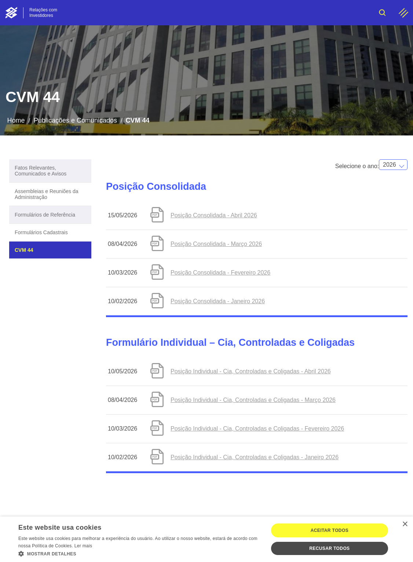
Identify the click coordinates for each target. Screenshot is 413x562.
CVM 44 (24, 250)
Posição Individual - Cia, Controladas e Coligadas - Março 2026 (253, 400)
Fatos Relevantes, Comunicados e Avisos (40, 171)
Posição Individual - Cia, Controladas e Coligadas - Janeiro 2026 (255, 457)
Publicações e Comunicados (75, 120)
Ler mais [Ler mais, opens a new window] (83, 545)
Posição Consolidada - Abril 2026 (214, 215)
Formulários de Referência (45, 215)
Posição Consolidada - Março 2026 (216, 244)
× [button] (404, 524)
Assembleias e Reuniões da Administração (46, 194)
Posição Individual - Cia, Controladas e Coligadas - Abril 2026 (251, 371)
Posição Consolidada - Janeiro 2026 (218, 301)
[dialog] (206, 539)
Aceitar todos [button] (329, 530)
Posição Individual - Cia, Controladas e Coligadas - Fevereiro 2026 (257, 428)
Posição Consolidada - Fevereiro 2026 (220, 272)
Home (16, 120)
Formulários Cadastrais (41, 232)
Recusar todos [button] (329, 548)
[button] (139, 553)
